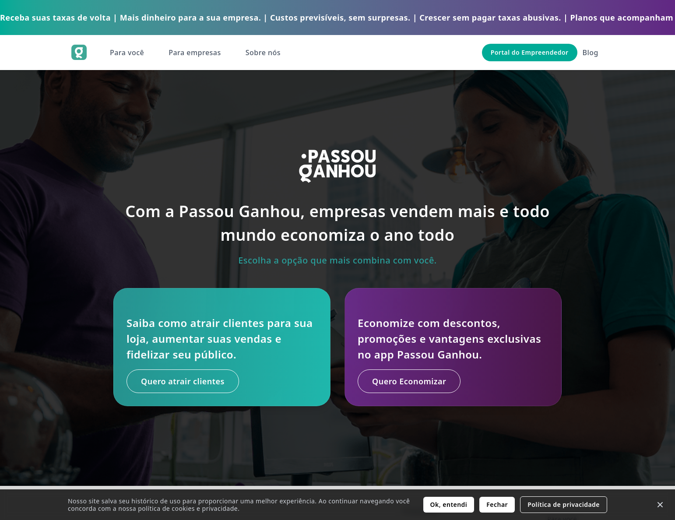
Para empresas (195, 52)
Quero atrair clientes (184, 381)
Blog (590, 52)
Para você (127, 52)
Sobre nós (263, 52)
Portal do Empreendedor (530, 52)
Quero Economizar (410, 381)
